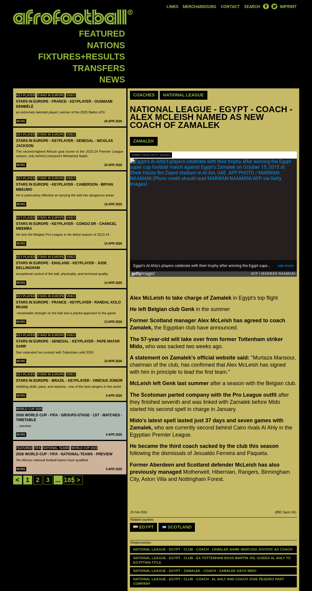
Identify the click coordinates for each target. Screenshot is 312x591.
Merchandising (199, 6)
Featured (102, 33)
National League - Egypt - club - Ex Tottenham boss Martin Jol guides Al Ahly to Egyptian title (212, 560)
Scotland (177, 527)
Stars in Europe (50, 95)
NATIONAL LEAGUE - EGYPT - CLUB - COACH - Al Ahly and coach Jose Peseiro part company (209, 581)
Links (172, 6)
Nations (106, 45)
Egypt (143, 527)
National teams (56, 448)
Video (70, 95)
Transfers (99, 68)
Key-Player (25, 95)
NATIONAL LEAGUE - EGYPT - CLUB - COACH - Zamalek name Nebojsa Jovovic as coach (212, 549)
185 (69, 480)
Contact (230, 6)
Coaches (144, 95)
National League (183, 95)
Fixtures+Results (81, 56)
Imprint (288, 6)
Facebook (265, 6)
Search (252, 6)
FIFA (37, 448)
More (21, 121)
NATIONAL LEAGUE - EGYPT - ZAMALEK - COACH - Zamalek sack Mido (195, 571)
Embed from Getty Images (151, 155)
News (112, 79)
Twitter (274, 6)
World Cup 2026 (29, 409)
